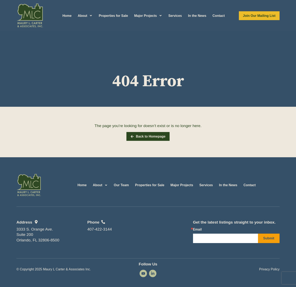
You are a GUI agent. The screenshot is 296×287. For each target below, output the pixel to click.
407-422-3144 (99, 229)
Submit (268, 238)
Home (67, 15)
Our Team (121, 185)
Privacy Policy (269, 269)
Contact (219, 15)
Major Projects (148, 15)
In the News (197, 15)
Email (197, 229)
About (85, 15)
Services (175, 15)
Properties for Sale (113, 15)
